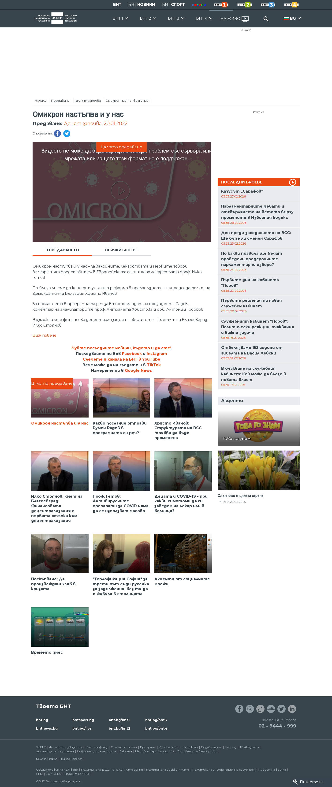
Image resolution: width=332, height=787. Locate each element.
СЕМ (39, 774)
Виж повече (44, 335)
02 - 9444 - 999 (277, 726)
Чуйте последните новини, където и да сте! (121, 348)
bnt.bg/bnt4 (156, 728)
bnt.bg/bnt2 (119, 728)
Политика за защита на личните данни (112, 769)
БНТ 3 (173, 18)
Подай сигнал (211, 747)
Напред (230, 747)
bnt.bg (42, 720)
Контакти (189, 747)
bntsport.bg (83, 720)
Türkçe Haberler (71, 759)
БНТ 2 (145, 18)
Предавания (61, 100)
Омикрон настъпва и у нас (127, 100)
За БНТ (41, 747)
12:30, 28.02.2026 (234, 502)
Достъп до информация (55, 751)
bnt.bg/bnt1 (119, 720)
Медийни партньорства (154, 751)
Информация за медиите (96, 751)
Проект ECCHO (77, 774)
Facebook (132, 353)
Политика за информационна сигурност (224, 769)
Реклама (245, 30)
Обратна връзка (273, 769)
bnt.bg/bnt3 (156, 720)
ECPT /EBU (53, 774)
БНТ (117, 4)
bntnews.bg (47, 728)
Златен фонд (97, 747)
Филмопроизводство (66, 747)
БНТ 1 (118, 18)
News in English (46, 759)
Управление (168, 747)
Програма (148, 747)
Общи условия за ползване (57, 769)
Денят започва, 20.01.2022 (96, 123)
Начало (41, 100)
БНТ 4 (201, 18)
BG (293, 18)
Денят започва (88, 100)
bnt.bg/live (82, 728)
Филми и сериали (124, 747)
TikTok (154, 365)
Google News (138, 370)
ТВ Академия (249, 747)
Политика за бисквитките (167, 769)
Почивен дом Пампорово (196, 751)
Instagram (157, 353)
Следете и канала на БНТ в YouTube (121, 359)
